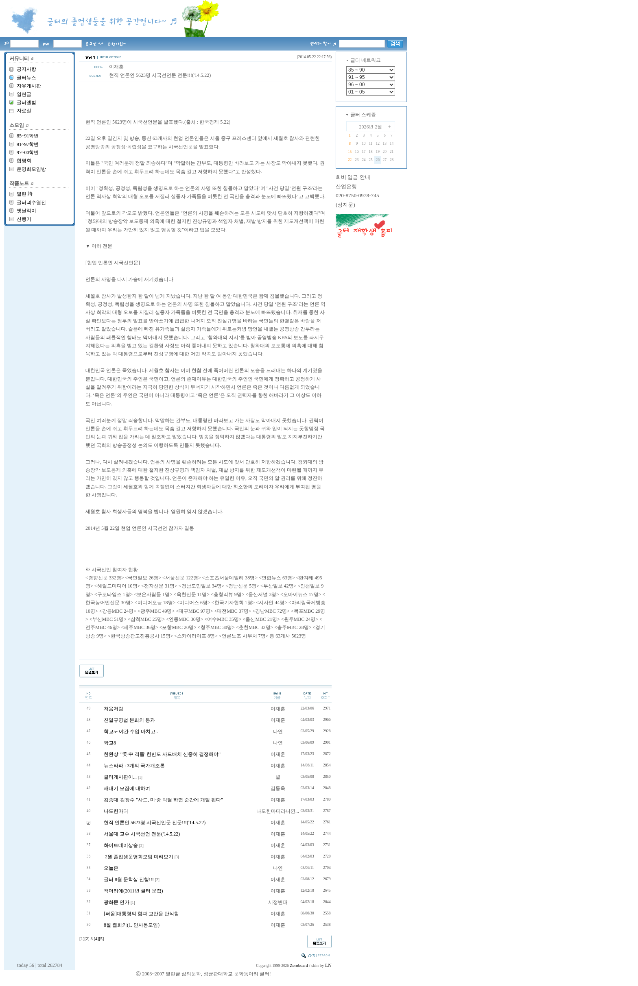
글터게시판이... (120, 777)
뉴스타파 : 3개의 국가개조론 (134, 765)
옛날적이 (26, 210)
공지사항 (26, 69)
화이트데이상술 (121, 845)
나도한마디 (116, 811)
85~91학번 (28, 136)
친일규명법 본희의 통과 (129, 720)
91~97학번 (28, 144)
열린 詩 (25, 194)
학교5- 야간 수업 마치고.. (131, 731)
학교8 (110, 743)
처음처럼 (113, 709)
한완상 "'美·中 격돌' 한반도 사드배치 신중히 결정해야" (162, 754)
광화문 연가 (116, 902)
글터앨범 (26, 102)
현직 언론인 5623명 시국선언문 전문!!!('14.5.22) (154, 822)
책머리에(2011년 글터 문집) (133, 891)
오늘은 (111, 868)
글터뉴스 (26, 78)
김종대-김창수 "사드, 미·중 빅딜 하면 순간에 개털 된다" (163, 800)
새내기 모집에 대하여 (127, 788)
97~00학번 (28, 152)
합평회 (24, 160)
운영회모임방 (31, 169)
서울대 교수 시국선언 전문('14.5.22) (142, 834)
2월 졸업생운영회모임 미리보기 (138, 857)
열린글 (24, 94)
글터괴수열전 (31, 202)
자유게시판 (29, 86)
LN (328, 965)
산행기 (24, 219)
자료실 (24, 110)
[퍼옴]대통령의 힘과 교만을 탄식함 (141, 913)
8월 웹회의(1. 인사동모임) (132, 925)
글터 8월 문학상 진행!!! (129, 879)
